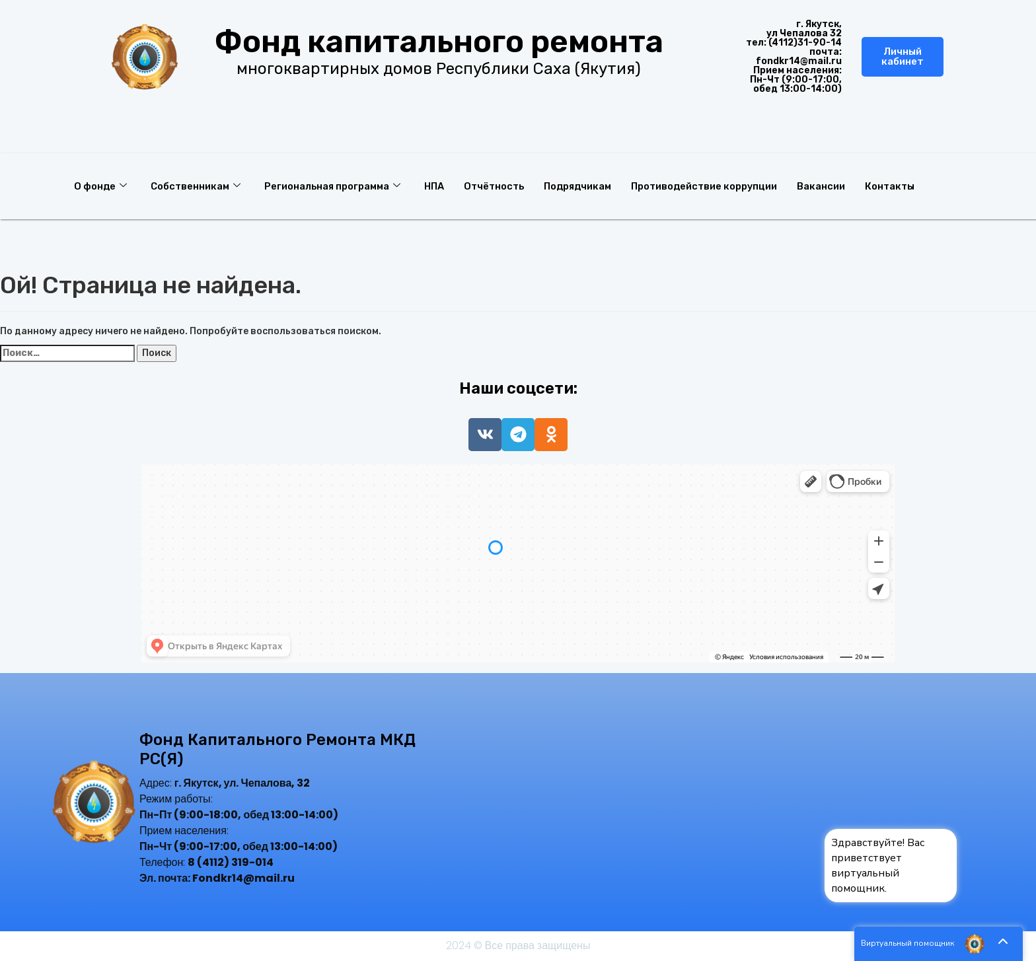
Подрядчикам (587, 186)
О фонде (101, 186)
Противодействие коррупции (717, 186)
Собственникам (196, 186)
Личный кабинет (902, 56)
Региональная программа (335, 186)
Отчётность (501, 186)
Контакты (905, 186)
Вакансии (836, 186)
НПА (439, 186)
